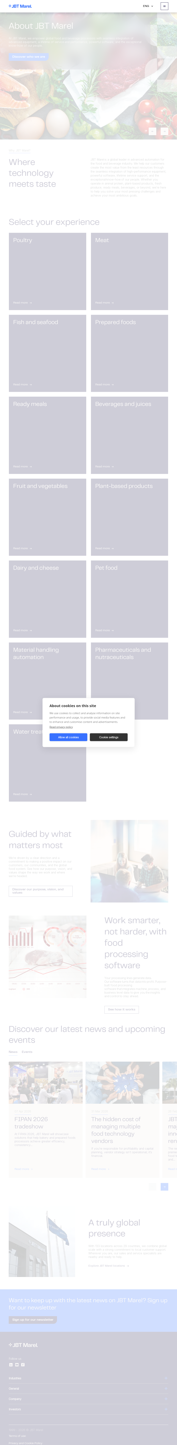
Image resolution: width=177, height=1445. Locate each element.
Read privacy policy (61, 727)
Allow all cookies (68, 737)
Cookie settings (108, 737)
